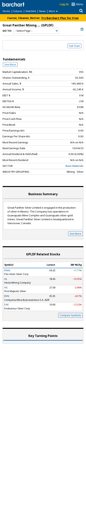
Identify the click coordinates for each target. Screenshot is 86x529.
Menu (79, 4)
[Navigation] (36, 31)
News (42, 11)
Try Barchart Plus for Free (60, 18)
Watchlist (30, 11)
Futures (17, 11)
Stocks (6, 11)
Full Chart (74, 46)
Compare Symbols (70, 315)
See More (10, 64)
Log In (64, 4)
